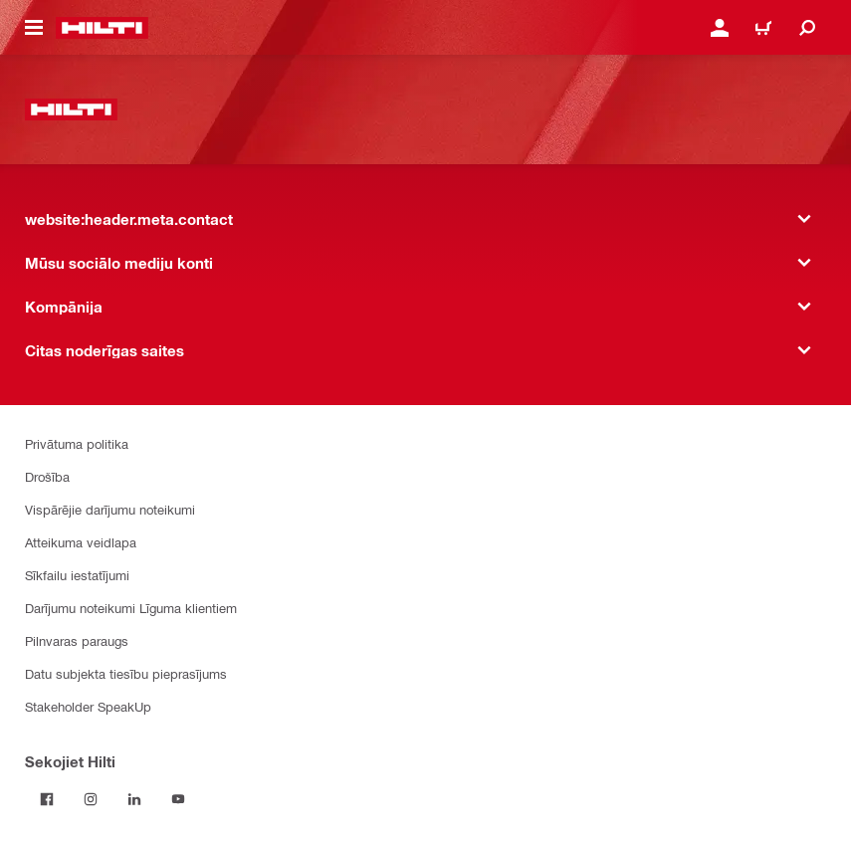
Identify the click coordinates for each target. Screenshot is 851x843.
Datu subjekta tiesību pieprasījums (126, 673)
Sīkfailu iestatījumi (77, 574)
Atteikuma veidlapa (80, 541)
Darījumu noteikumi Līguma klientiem (131, 607)
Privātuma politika (76, 443)
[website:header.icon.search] (807, 28)
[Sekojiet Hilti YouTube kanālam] (178, 799)
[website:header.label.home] (102, 28)
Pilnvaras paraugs (76, 640)
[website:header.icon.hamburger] (34, 28)
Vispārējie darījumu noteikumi (110, 509)
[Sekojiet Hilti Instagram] (90, 799)
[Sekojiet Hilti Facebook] (47, 799)
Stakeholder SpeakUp (88, 706)
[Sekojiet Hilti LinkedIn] (134, 799)
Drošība (47, 476)
